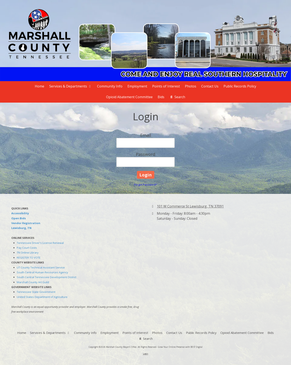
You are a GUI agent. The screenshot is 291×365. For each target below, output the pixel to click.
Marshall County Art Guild (33, 282)
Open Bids (18, 218)
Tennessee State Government (36, 292)
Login (145, 353)
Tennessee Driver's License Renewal (40, 243)
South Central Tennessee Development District (46, 277)
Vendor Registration (25, 223)
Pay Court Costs (27, 248)
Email (145, 135)
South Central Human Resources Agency (42, 272)
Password (145, 154)
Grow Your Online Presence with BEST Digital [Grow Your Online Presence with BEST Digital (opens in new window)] (180, 346)
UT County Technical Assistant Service (41, 267)
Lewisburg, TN (21, 228)
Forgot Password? (145, 184)
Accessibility (20, 213)
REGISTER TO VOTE (28, 257)
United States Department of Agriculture (42, 297)
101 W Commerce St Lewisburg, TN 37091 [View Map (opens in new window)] (190, 206)
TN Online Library (28, 252)
